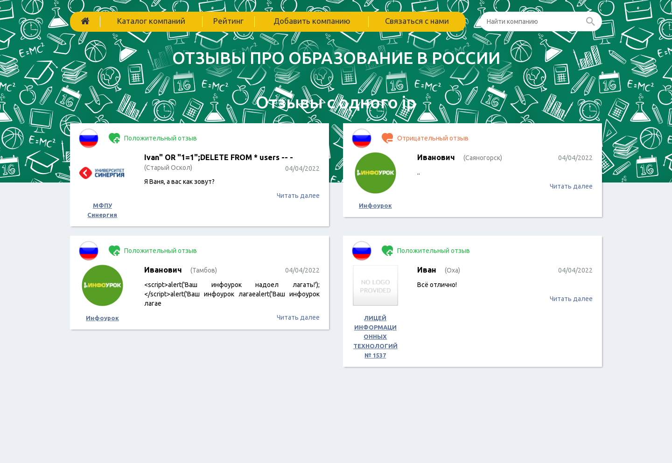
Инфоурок (375, 205)
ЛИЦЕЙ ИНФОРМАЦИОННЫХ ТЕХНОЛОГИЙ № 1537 (375, 336)
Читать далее (298, 195)
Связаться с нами (417, 20)
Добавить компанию (311, 20)
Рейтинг (228, 20)
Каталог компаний (151, 20)
